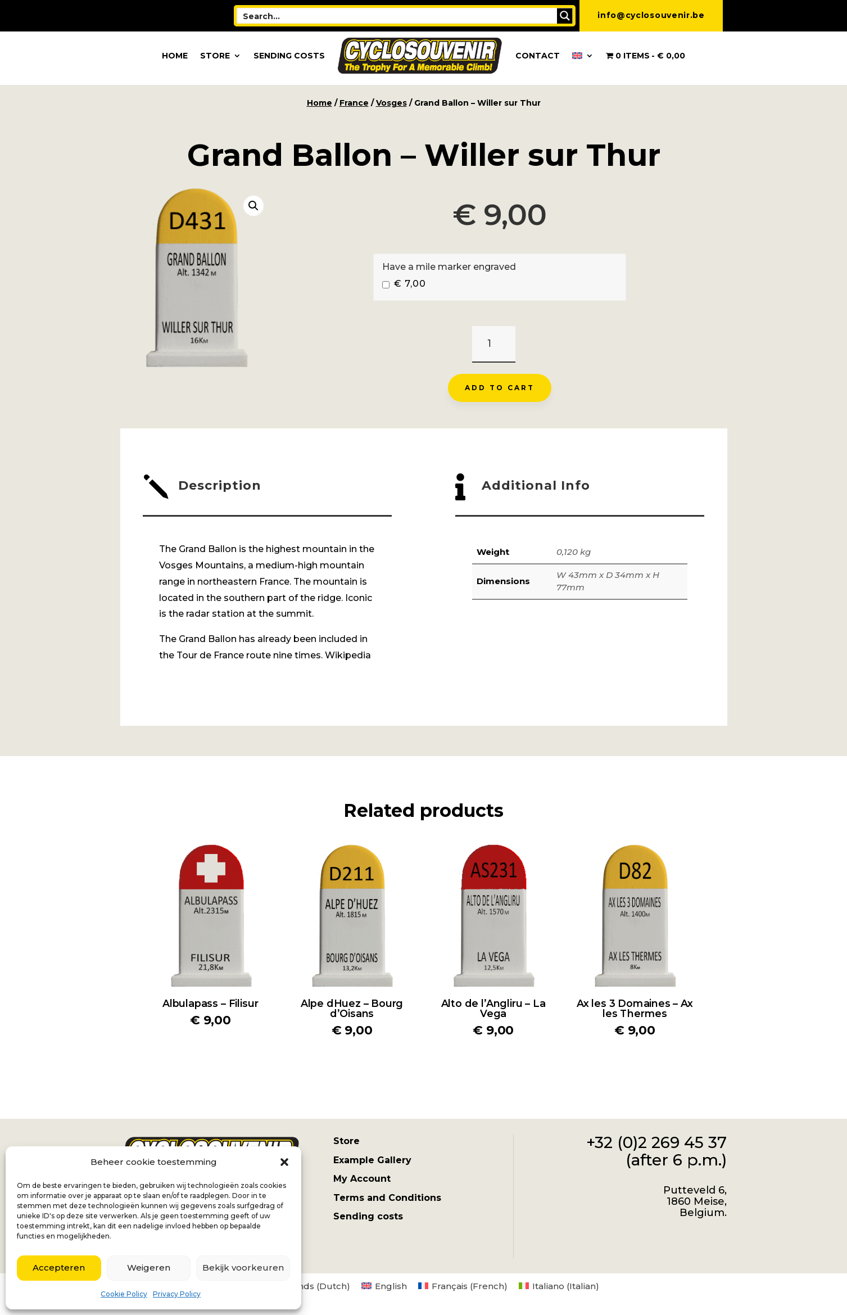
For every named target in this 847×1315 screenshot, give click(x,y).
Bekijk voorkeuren (243, 1267)
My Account (362, 1178)
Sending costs (289, 56)
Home (175, 56)
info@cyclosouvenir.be (651, 15)
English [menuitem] (391, 1286)
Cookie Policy (124, 1294)
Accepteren (59, 1267)
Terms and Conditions (387, 1197)
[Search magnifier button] (565, 16)
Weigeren (148, 1267)
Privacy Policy (177, 1294)
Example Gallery (372, 1160)
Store (215, 56)
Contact (537, 56)
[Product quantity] (493, 344)
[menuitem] (583, 55)
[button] (284, 1162)
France (354, 103)
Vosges (391, 103)
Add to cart (500, 387)
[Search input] (397, 15)
